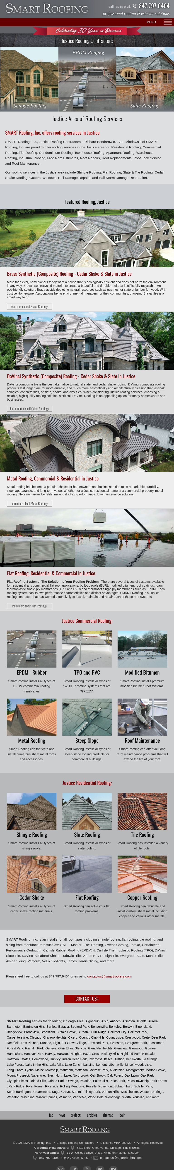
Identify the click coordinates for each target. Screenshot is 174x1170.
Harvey (50, 1054)
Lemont (101, 1064)
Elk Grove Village (74, 1043)
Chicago (35, 1037)
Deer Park (158, 1037)
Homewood (40, 1059)
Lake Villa (56, 1064)
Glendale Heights (100, 1048)
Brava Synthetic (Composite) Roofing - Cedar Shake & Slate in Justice (69, 273)
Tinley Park (92, 1092)
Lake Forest (15, 1064)
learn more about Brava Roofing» (29, 306)
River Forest (34, 1086)
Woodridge (113, 1097)
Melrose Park (98, 1070)
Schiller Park (143, 1086)
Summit (77, 1092)
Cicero (72, 1037)
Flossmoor (156, 1043)
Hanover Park (34, 1054)
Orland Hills (37, 1081)
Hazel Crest (91, 1054)
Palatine (85, 1081)
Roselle (91, 1086)
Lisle (148, 1064)
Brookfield (48, 1032)
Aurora (153, 1021)
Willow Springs (46, 1097)
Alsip (104, 1021)
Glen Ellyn (65, 1048)
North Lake (63, 1075)
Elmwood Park (98, 1043)
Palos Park (117, 1081)
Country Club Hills (91, 1037)
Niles (50, 1075)
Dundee (45, 1043)
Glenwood (136, 1048)
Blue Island (143, 1026)
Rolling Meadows (72, 1086)
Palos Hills (100, 1081)
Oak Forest (115, 1075)
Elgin (56, 1043)
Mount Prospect (18, 1075)
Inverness (95, 1059)
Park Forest (158, 1081)
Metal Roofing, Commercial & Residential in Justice (53, 478)
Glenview (120, 1048)
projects (76, 1115)
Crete (146, 1037)
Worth (126, 1097)
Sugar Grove (61, 1092)
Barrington (14, 1026)
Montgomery (135, 1070)
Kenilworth (133, 1059)
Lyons (29, 1070)
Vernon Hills (110, 1092)
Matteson (81, 1070)
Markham (66, 1070)
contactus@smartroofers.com (109, 976)
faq (51, 1115)
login (122, 1115)
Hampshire (14, 1054)
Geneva (50, 1048)
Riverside (51, 1086)
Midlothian (117, 1070)
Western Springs (151, 1092)
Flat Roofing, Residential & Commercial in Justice (51, 573)
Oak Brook (97, 1075)
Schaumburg (124, 1086)
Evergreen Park (136, 1043)
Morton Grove (155, 1070)
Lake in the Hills (36, 1064)
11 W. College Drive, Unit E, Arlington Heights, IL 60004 (103, 1152)
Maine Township (46, 1070)
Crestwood (132, 1037)
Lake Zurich (73, 1064)
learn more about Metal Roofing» (29, 503)
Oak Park (147, 1075)
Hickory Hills (110, 1054)
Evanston (116, 1043)
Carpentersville (17, 1037)
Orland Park (56, 1081)
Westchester (129, 1092)
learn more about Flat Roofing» (29, 606)
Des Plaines (29, 1043)
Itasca (108, 1059)
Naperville (38, 1075)
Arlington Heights (134, 1021)
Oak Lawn (131, 1075)
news (62, 1115)
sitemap (108, 1115)
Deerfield (13, 1043)
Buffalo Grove (66, 1032)
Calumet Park (137, 1032)
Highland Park (130, 1054)
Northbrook (80, 1075)
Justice (119, 1059)
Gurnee (150, 1048)
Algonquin (92, 1021)
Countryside (114, 1037)
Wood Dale (96, 1097)
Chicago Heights (54, 1037)
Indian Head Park (74, 1059)
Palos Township (138, 1081)
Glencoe (80, 1048)
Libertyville (116, 1064)
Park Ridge (16, 1086)
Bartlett (51, 1026)
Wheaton (13, 1097)
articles (92, 1115)
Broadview (31, 1032)
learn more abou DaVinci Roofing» (29, 409)
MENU (151, 22)
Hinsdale (148, 1054)
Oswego (72, 1081)
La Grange (150, 1059)
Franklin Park (34, 1048)
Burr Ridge (98, 1032)
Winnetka (79, 1097)
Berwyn (128, 1026)
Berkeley (115, 1026)
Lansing (88, 1064)
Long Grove (15, 1070)
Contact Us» (87, 999)
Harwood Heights (69, 1054)
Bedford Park (80, 1026)
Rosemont (105, 1086)
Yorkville (138, 1097)
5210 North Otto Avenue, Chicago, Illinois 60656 (108, 1147)
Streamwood (41, 1092)
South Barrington (19, 1092)
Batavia (63, 1026)
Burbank (83, 1032)
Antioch (115, 1021)
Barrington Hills (34, 1026)
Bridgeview (14, 1032)
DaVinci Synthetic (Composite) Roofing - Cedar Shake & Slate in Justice (71, 376)
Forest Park (15, 1048)
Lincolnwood (134, 1064)
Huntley (55, 1059)
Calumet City (117, 1032)
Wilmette (65, 1097)
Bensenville (99, 1026)
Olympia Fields (17, 1081)
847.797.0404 (154, 6)
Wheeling (27, 1097)
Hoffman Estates (18, 1059)
